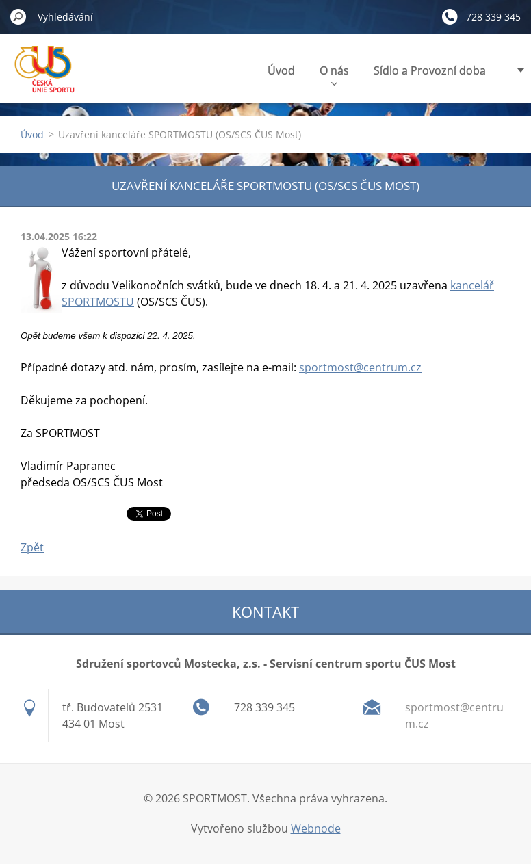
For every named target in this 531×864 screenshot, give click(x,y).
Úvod (281, 70)
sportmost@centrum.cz (360, 367)
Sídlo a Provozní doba (430, 70)
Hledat (18, 16)
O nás (334, 74)
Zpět (32, 547)
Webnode (316, 828)
